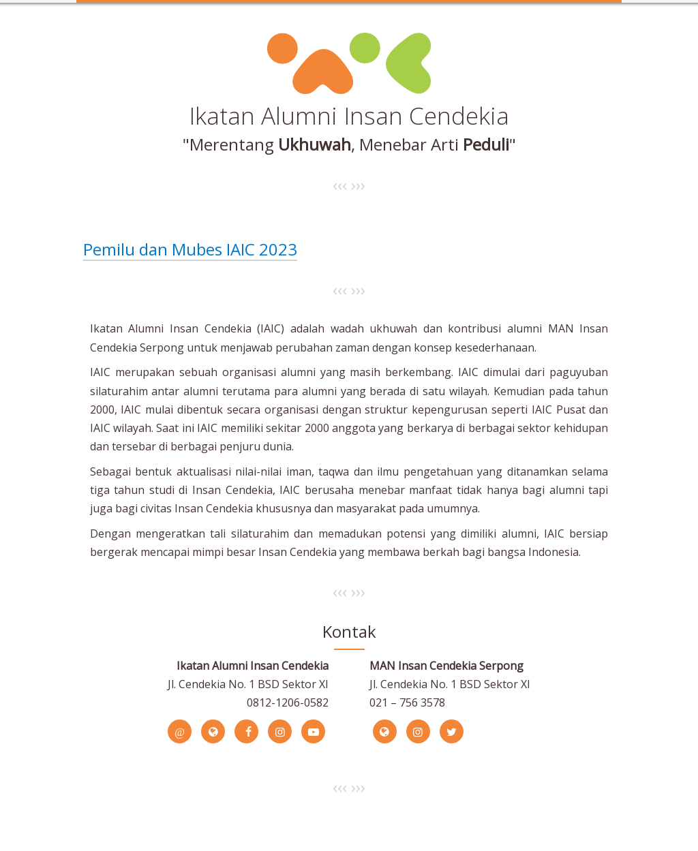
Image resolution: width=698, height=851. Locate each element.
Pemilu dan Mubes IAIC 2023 (190, 249)
